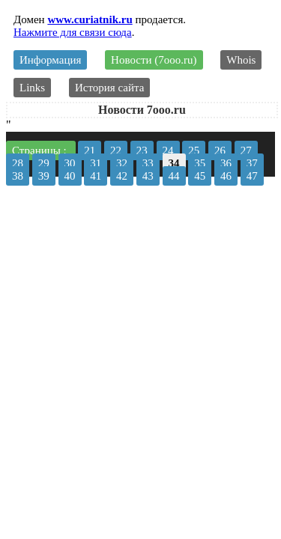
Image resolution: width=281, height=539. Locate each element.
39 (43, 176)
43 (148, 176)
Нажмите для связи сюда (72, 32)
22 (115, 150)
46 (226, 176)
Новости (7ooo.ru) (153, 60)
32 (121, 163)
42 (121, 176)
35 (199, 163)
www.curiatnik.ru (89, 19)
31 (95, 163)
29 (43, 163)
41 (95, 176)
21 (89, 150)
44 (174, 176)
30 (70, 163)
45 (199, 176)
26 (220, 150)
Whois (241, 60)
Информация (50, 60)
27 (246, 150)
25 (193, 150)
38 (17, 176)
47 (252, 176)
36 (226, 163)
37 (252, 163)
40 (70, 176)
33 (148, 163)
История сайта (109, 88)
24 (168, 150)
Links (32, 88)
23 (142, 150)
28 (17, 163)
